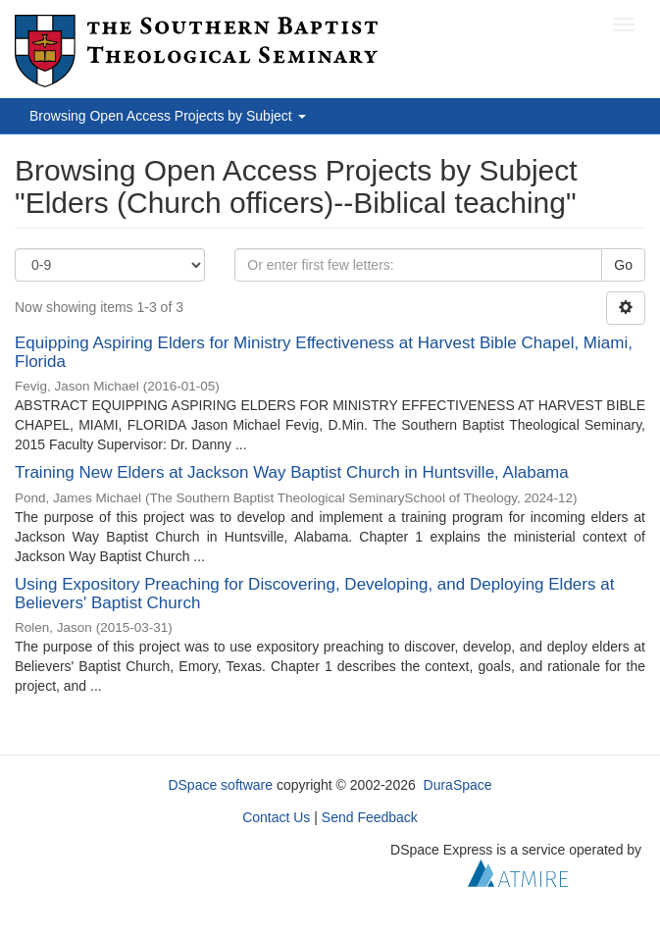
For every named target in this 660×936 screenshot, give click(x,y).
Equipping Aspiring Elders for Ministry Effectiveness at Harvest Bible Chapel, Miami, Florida (324, 352)
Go (623, 265)
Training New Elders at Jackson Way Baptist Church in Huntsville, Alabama (292, 472)
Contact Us (276, 817)
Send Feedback (370, 817)
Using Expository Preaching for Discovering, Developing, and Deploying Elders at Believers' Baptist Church (314, 593)
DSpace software (220, 785)
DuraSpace (458, 785)
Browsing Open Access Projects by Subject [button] (167, 116)
